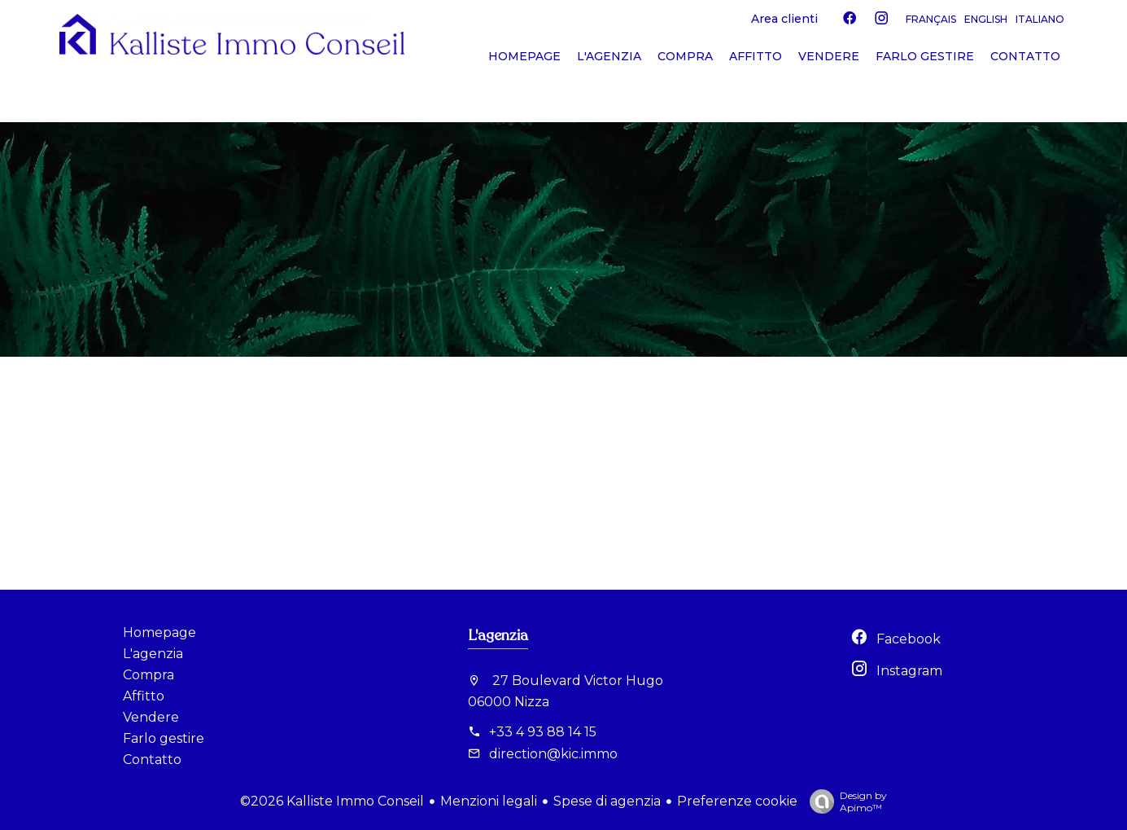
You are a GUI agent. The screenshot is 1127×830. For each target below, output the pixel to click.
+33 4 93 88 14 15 (542, 732)
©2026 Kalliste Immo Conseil (332, 801)
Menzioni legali (488, 801)
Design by (844, 801)
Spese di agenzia (607, 801)
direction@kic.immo (553, 754)
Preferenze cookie (737, 801)
